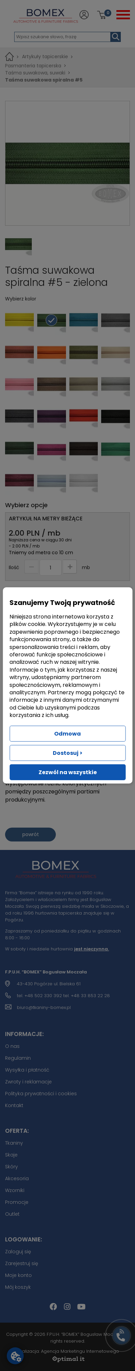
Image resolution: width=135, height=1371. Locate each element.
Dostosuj (68, 753)
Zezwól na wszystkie (68, 772)
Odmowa (67, 734)
